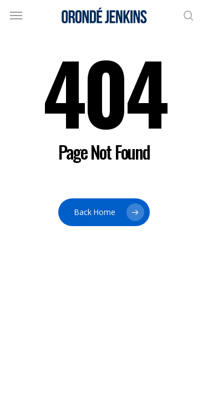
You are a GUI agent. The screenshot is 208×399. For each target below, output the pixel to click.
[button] (16, 15)
